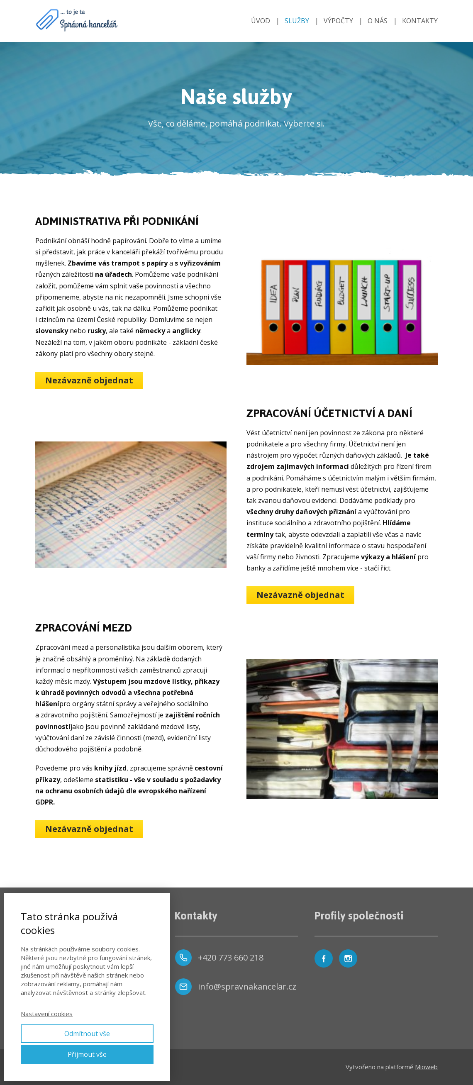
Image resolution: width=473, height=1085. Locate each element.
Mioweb (426, 1067)
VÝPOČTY (338, 20)
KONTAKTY (420, 20)
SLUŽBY (297, 20)
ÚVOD (260, 20)
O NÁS (378, 20)
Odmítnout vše (87, 1033)
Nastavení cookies (47, 1013)
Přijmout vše (87, 1054)
